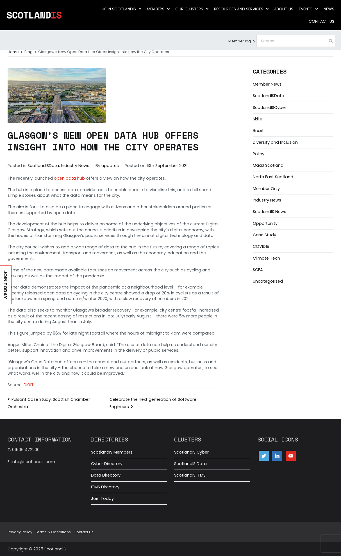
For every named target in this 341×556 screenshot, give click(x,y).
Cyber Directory (106, 463)
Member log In (241, 41)
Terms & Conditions (53, 532)
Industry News (75, 165)
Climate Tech (266, 258)
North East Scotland (273, 177)
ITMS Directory (105, 487)
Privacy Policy (20, 532)
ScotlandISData (43, 165)
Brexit (258, 130)
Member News (267, 84)
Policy (258, 154)
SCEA (258, 270)
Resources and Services (241, 9)
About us (283, 9)
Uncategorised (268, 281)
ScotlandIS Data (190, 463)
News (329, 9)
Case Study (264, 235)
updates (110, 165)
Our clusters (191, 9)
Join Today (102, 498)
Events (308, 9)
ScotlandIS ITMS (190, 475)
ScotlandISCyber (269, 107)
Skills (257, 119)
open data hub (69, 178)
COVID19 (261, 246)
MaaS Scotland (268, 165)
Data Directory (106, 475)
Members (158, 9)
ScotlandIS (55, 549)
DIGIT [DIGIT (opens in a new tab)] (29, 385)
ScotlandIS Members (112, 452)
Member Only (266, 188)
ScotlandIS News (269, 211)
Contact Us (321, 21)
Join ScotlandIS (121, 9)
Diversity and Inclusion (275, 142)
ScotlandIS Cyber (191, 452)
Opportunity (265, 223)
